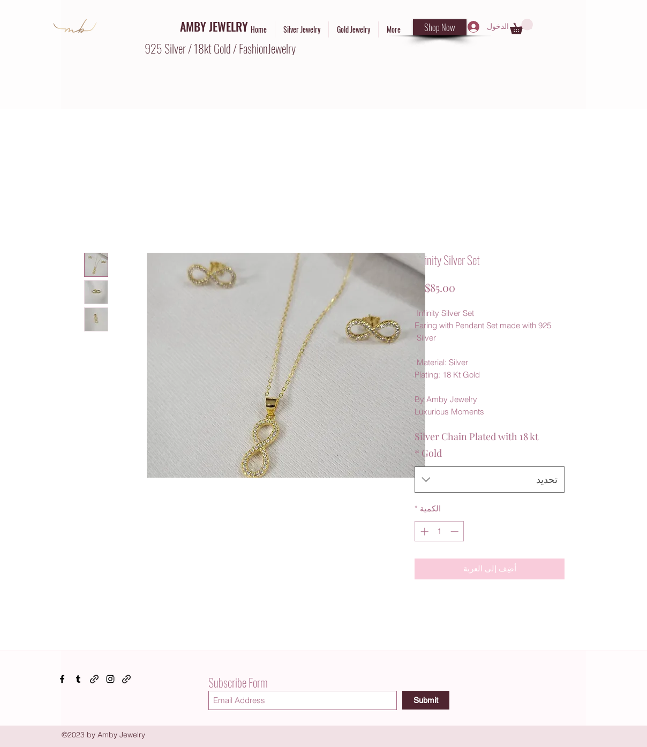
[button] (521, 26)
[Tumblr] (78, 679)
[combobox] (490, 479)
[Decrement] (455, 531)
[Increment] (423, 531)
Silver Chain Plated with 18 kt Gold (476, 445)
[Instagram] (110, 679)
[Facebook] (62, 679)
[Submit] (425, 700)
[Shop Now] (440, 27)
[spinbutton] (439, 531)
